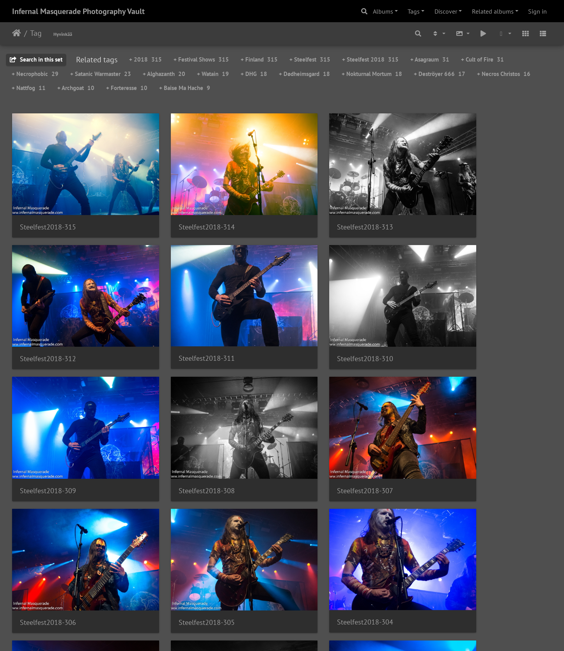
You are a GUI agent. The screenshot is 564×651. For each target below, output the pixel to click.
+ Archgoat (75, 88)
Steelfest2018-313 (324, 212)
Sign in (537, 11)
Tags (414, 11)
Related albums (493, 11)
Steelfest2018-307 (48, 447)
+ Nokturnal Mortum (372, 74)
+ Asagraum (429, 59)
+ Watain (213, 74)
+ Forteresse (126, 88)
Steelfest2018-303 (48, 565)
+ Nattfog (29, 88)
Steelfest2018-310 (186, 330)
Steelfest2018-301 (324, 565)
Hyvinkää (62, 34)
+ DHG (254, 74)
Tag (36, 33)
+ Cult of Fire (482, 59)
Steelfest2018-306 (186, 447)
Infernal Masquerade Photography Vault (78, 11)
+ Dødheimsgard (304, 74)
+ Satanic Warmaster (100, 74)
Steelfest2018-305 (324, 447)
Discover (446, 11)
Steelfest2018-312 (462, 212)
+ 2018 (145, 59)
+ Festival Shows (201, 59)
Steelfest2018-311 (48, 329)
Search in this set (36, 59)
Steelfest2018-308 (462, 330)
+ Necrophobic (35, 74)
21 (320, 605)
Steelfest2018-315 (48, 212)
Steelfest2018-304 (462, 447)
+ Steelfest (309, 59)
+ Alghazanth (164, 74)
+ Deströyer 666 (439, 74)
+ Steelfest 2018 (370, 59)
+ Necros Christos (503, 74)
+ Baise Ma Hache (184, 88)
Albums (383, 11)
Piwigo (298, 635)
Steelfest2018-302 (186, 565)
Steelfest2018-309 (324, 330)
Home (16, 33)
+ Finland (259, 59)
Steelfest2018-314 (186, 212)
